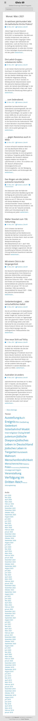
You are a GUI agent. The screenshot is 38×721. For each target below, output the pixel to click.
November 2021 (10, 613)
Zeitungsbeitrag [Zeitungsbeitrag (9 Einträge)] (10, 485)
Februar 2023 (9, 581)
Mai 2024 (8, 549)
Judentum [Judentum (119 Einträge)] (10, 436)
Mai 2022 (8, 601)
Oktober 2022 (9, 590)
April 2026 (8, 500)
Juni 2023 (8, 573)
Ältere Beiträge (11, 410)
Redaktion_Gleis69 (22, 27)
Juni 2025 (8, 521)
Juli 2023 (8, 570)
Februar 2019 (9, 684)
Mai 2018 (8, 704)
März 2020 (8, 656)
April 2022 (8, 603)
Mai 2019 (8, 678)
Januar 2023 (9, 583)
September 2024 (10, 540)
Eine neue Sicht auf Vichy (16, 339)
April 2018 (8, 706)
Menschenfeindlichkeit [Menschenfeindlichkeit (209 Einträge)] (19, 460)
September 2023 (10, 566)
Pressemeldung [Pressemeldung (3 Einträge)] (15, 467)
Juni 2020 (8, 650)
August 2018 (9, 697)
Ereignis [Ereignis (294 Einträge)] (10, 422)
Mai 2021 (8, 626)
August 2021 (9, 620)
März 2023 (8, 579)
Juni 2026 (8, 495)
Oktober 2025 (9, 512)
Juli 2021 (8, 622)
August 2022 (9, 594)
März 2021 (8, 631)
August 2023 (9, 568)
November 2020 (10, 639)
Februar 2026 (9, 504)
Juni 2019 (8, 676)
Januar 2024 (9, 558)
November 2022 (10, 588)
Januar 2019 (9, 687)
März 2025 (8, 527)
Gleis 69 (19, 2)
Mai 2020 (8, 652)
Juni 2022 (8, 598)
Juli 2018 (8, 699)
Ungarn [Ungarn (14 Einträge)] (18, 470)
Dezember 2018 (10, 689)
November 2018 (10, 691)
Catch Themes (25, 719)
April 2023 (8, 577)
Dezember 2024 (10, 534)
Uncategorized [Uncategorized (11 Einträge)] (10, 470)
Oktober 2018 (9, 693)
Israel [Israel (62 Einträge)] (27, 432)
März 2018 (8, 708)
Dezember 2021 (10, 611)
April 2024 (8, 551)
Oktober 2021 (9, 616)
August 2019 (9, 671)
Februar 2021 (9, 633)
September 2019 (10, 669)
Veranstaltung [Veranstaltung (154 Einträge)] (13, 473)
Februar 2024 (9, 555)
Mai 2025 (8, 523)
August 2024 (9, 543)
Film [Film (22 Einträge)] (17, 422)
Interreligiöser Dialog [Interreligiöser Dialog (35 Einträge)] (14, 432)
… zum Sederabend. (14, 99)
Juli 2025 (8, 519)
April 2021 (8, 628)
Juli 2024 (8, 545)
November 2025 (10, 510)
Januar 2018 (9, 712)
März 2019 (8, 682)
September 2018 (10, 695)
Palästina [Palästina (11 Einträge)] (26, 464)
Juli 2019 (8, 674)
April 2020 (8, 654)
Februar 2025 (9, 530)
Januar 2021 (9, 635)
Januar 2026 (9, 506)
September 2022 (10, 592)
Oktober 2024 (9, 538)
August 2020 (9, 646)
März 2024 (8, 553)
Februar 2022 (9, 607)
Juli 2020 (8, 648)
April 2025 (8, 525)
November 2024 (10, 536)
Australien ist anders (14, 375)
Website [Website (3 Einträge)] (25, 482)
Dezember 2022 (10, 586)
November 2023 (10, 562)
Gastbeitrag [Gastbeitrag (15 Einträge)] (24, 422)
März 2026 (8, 502)
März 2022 (8, 605)
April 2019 (8, 680)
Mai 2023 (8, 575)
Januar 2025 (9, 532)
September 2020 (10, 644)
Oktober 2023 (9, 564)
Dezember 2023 (10, 560)
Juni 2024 (8, 547)
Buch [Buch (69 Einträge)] (22, 417)
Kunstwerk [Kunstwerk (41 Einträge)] (22, 452)
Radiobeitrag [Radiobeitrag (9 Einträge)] (24, 467)
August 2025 (9, 517)
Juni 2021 (8, 624)
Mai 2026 (8, 497)
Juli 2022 (8, 596)
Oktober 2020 (9, 641)
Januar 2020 (9, 661)
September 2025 (10, 515)
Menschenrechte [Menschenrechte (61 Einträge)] (13, 463)
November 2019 (10, 665)
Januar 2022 (9, 609)
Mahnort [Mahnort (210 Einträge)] (10, 456)
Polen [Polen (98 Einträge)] (8, 467)
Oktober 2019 (9, 667)
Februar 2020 (9, 659)
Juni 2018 (8, 702)
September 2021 (10, 618)
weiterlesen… (19, 52)
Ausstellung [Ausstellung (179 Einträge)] (12, 417)
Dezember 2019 (10, 663)
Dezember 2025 (10, 508)
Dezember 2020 (10, 637)
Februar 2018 (9, 710)
